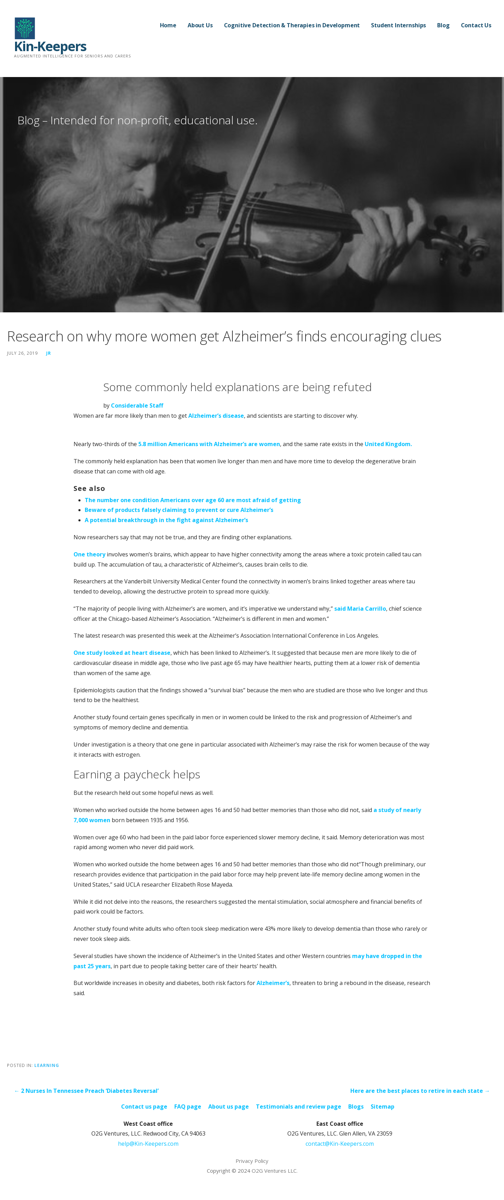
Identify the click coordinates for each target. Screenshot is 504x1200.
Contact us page (144, 1106)
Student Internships (398, 25)
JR (48, 353)
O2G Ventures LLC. (275, 1170)
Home (168, 25)
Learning (46, 1065)
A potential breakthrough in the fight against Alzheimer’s (166, 520)
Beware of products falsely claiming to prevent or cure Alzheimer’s (179, 510)
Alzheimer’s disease (216, 415)
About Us (200, 25)
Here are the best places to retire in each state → (420, 1091)
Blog (443, 25)
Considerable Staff (137, 405)
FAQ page (187, 1106)
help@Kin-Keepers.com (148, 1143)
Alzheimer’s (273, 983)
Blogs (356, 1106)
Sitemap (382, 1106)
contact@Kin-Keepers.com (340, 1143)
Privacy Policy (252, 1160)
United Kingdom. (388, 444)
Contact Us (476, 25)
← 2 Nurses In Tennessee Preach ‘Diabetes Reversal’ (86, 1091)
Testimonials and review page (298, 1106)
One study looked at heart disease (122, 653)
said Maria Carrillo (360, 608)
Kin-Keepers (50, 46)
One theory (89, 554)
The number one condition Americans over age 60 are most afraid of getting (193, 500)
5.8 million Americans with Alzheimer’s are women (209, 444)
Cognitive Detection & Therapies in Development (292, 25)
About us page (228, 1106)
